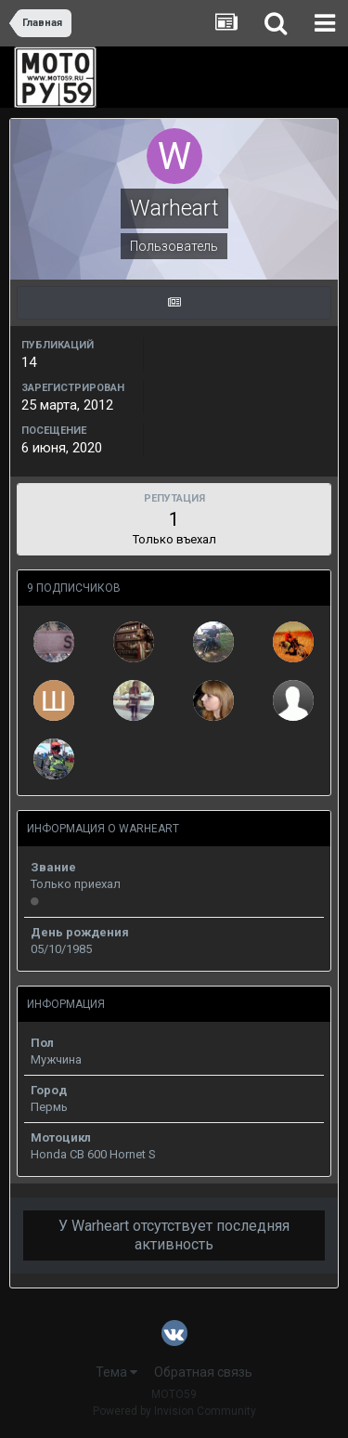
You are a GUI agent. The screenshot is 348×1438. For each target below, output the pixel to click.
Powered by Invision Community (174, 1411)
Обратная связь (203, 1372)
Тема (116, 1372)
